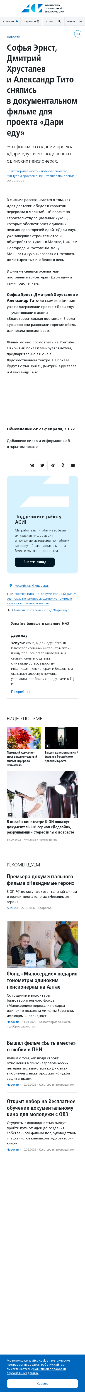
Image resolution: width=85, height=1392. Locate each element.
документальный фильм (58, 594)
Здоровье (44, 908)
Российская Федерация (32, 586)
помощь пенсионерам (32, 603)
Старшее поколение (59, 176)
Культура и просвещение (25, 176)
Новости (13, 37)
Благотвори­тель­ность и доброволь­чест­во (37, 171)
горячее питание (27, 594)
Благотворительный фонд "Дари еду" (41, 610)
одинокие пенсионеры (24, 598)
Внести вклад (34, 562)
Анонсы (12, 908)
